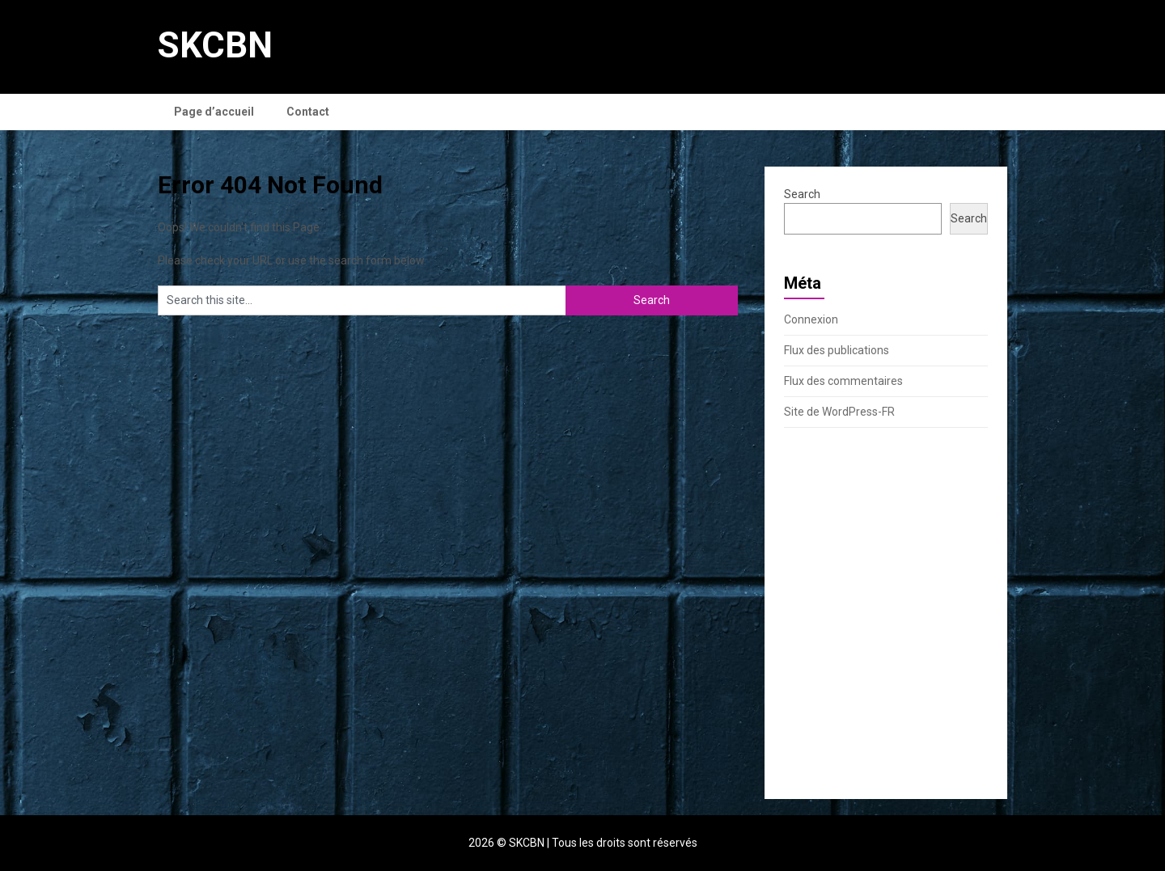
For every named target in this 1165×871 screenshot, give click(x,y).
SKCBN (215, 45)
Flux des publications (836, 350)
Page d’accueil (214, 111)
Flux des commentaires (843, 380)
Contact (307, 111)
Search (802, 194)
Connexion (811, 319)
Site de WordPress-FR (839, 411)
